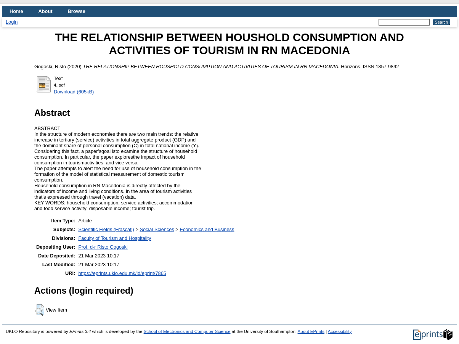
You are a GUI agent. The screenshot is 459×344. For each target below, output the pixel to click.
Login (12, 22)
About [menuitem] (46, 11)
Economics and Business (207, 229)
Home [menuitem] (16, 11)
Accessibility (340, 331)
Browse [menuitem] (76, 11)
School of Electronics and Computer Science (187, 331)
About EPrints (311, 331)
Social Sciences (157, 229)
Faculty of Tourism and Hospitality (114, 238)
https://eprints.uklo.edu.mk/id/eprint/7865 (122, 273)
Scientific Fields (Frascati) (106, 229)
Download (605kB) (74, 92)
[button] (39, 310)
